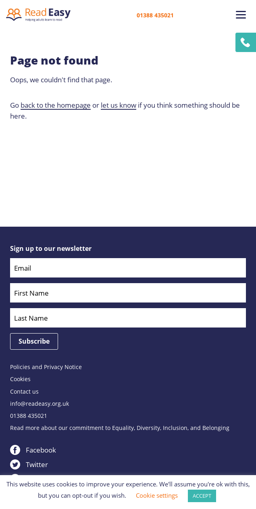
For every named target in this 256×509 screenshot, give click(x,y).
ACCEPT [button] (202, 495)
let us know (118, 105)
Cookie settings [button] (157, 495)
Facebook (41, 450)
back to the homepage (56, 105)
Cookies (20, 379)
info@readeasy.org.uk (39, 404)
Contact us (24, 391)
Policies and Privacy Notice (46, 367)
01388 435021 (155, 15)
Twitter (37, 464)
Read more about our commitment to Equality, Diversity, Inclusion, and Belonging (119, 428)
